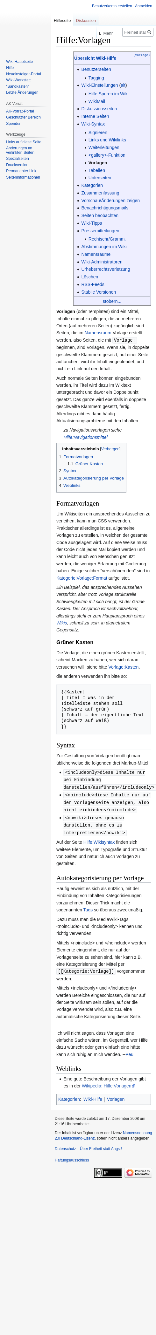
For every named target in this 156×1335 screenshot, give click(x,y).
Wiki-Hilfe (92, 1095)
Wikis (61, 622)
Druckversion (17, 165)
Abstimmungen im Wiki (103, 246)
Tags (88, 906)
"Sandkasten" (17, 86)
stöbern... (112, 301)
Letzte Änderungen (22, 92)
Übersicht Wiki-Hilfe (95, 58)
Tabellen (97, 170)
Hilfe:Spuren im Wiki (109, 93)
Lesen (79, 33)
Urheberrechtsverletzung (105, 269)
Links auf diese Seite (23, 142)
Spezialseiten (17, 158)
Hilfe (10, 67)
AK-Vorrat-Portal (20, 111)
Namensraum (98, 332)
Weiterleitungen (104, 147)
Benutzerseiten (96, 69)
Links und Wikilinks (107, 139)
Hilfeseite (62, 20)
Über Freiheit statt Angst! (101, 1145)
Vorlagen (98, 162)
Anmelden (143, 6)
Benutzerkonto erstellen (112, 6)
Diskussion (86, 20)
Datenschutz (65, 1145)
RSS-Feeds (92, 284)
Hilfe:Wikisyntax (99, 838)
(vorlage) (141, 55)
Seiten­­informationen (23, 177)
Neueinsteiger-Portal (23, 74)
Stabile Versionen (98, 292)
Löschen (89, 276)
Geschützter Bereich (23, 117)
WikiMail (97, 101)
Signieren (98, 132)
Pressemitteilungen (100, 230)
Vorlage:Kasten (123, 666)
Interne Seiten (95, 116)
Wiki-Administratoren (101, 261)
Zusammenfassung (100, 192)
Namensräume (95, 254)
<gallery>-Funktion (107, 155)
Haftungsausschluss (72, 1157)
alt (123, 85)
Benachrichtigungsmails (104, 207)
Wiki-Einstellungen (99, 85)
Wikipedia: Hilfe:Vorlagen (106, 1082)
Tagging (96, 77)
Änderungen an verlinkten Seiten (20, 150)
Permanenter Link (21, 171)
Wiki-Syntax (93, 123)
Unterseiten (100, 177)
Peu (129, 1050)
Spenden (13, 123)
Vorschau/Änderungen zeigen (110, 200)
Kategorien (92, 185)
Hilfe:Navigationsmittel (85, 436)
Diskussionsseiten (99, 108)
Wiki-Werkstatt (18, 80)
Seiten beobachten (99, 215)
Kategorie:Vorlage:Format (81, 577)
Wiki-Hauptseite (19, 61)
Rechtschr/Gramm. (107, 239)
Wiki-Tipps (91, 223)
